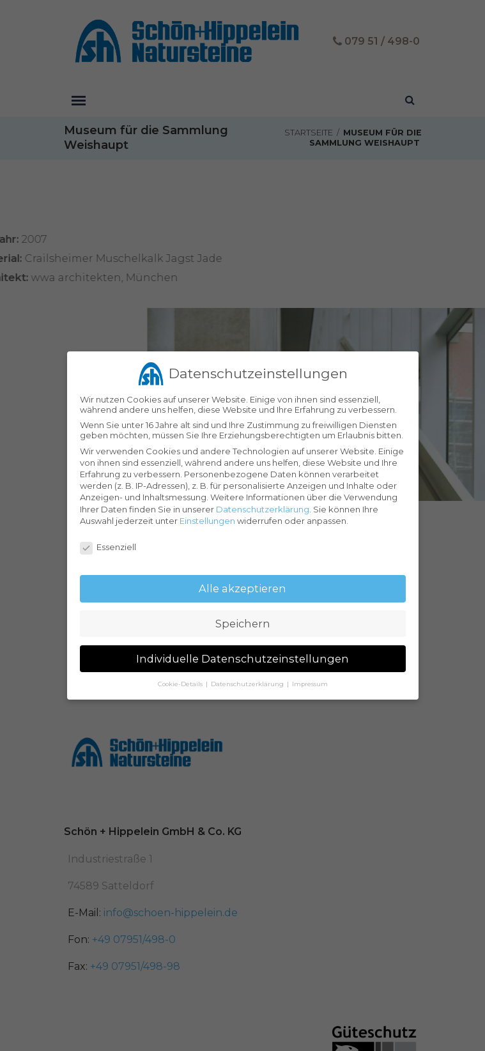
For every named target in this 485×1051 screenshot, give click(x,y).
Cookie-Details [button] (181, 679)
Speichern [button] (242, 619)
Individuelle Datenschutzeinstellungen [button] (242, 654)
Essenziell (108, 542)
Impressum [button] (310, 679)
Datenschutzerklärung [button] (248, 679)
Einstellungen (207, 516)
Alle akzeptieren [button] (242, 584)
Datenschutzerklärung (262, 504)
